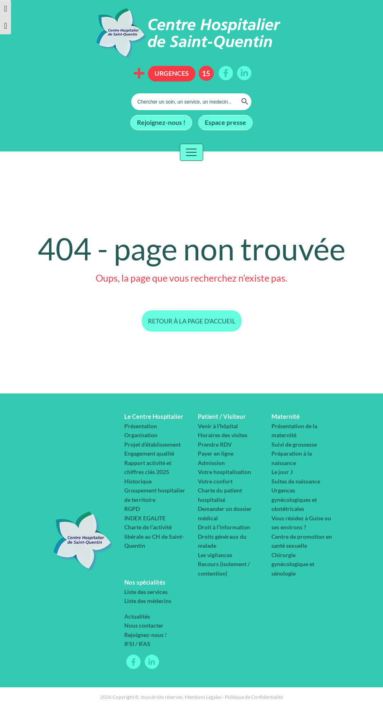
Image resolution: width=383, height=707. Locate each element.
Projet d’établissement (152, 444)
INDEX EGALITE (145, 518)
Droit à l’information (224, 527)
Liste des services (146, 591)
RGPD (132, 508)
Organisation (140, 434)
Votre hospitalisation (224, 471)
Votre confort (215, 481)
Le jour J (282, 471)
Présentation (140, 425)
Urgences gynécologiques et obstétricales (294, 499)
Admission (211, 462)
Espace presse (225, 122)
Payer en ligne (215, 453)
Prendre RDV (215, 444)
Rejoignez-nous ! (161, 122)
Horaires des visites (222, 434)
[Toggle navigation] (191, 152)
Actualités (137, 616)
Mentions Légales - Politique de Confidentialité (234, 697)
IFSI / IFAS (137, 643)
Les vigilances (215, 554)
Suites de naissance (295, 481)
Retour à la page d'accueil (191, 321)
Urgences (172, 73)
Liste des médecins (147, 600)
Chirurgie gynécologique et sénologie (292, 564)
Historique (138, 481)
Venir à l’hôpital (218, 425)
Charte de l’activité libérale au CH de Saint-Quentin (154, 536)
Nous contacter (144, 625)
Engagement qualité (149, 453)
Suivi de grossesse (294, 444)
